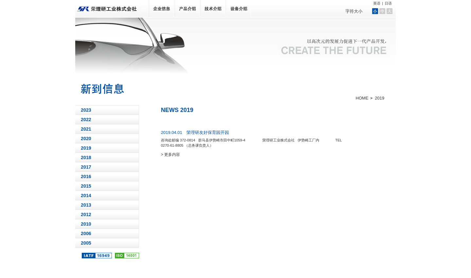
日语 (388, 3)
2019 (86, 148)
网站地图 (376, 262)
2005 (86, 243)
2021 (86, 129)
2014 (86, 195)
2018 (86, 157)
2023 (86, 110)
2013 (86, 205)
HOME (362, 98)
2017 (86, 167)
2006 (86, 233)
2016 (86, 176)
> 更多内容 (170, 154)
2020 (86, 138)
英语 (376, 3)
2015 (86, 186)
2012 (86, 214)
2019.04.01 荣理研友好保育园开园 (195, 132)
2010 (86, 224)
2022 (86, 119)
